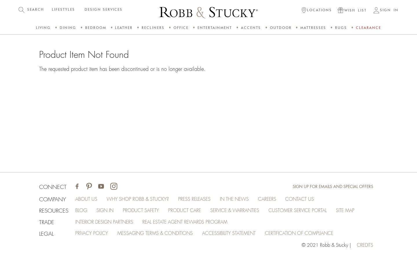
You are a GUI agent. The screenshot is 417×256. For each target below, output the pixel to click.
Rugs (341, 27)
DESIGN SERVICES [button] (103, 9)
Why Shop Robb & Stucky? (138, 199)
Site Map (345, 211)
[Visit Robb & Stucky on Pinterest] (89, 187)
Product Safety (141, 211)
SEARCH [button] (35, 9)
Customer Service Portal (298, 211)
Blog (81, 211)
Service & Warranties (235, 211)
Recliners (153, 27)
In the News (234, 199)
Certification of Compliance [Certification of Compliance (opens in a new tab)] (299, 234)
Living (43, 27)
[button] (317, 10)
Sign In (105, 211)
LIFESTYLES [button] (63, 9)
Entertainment (214, 27)
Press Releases (194, 199)
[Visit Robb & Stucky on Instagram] (114, 187)
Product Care (185, 211)
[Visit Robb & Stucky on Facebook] (77, 187)
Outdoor (281, 27)
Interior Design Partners (104, 222)
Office (181, 27)
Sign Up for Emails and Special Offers (333, 187)
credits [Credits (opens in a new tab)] (365, 245)
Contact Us (300, 199)
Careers (267, 199)
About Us (87, 199)
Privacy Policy (92, 234)
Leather (124, 27)
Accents (251, 27)
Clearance (368, 27)
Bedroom (95, 27)
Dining (68, 27)
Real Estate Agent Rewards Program (185, 222)
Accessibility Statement (229, 234)
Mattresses (313, 27)
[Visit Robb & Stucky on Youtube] (101, 187)
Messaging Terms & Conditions (155, 234)
